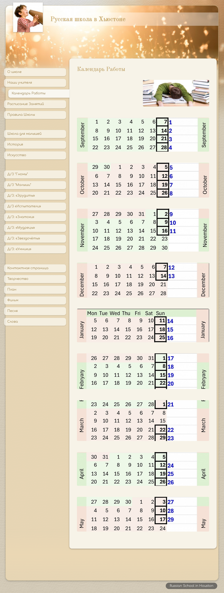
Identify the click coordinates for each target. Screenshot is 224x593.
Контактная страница (27, 268)
